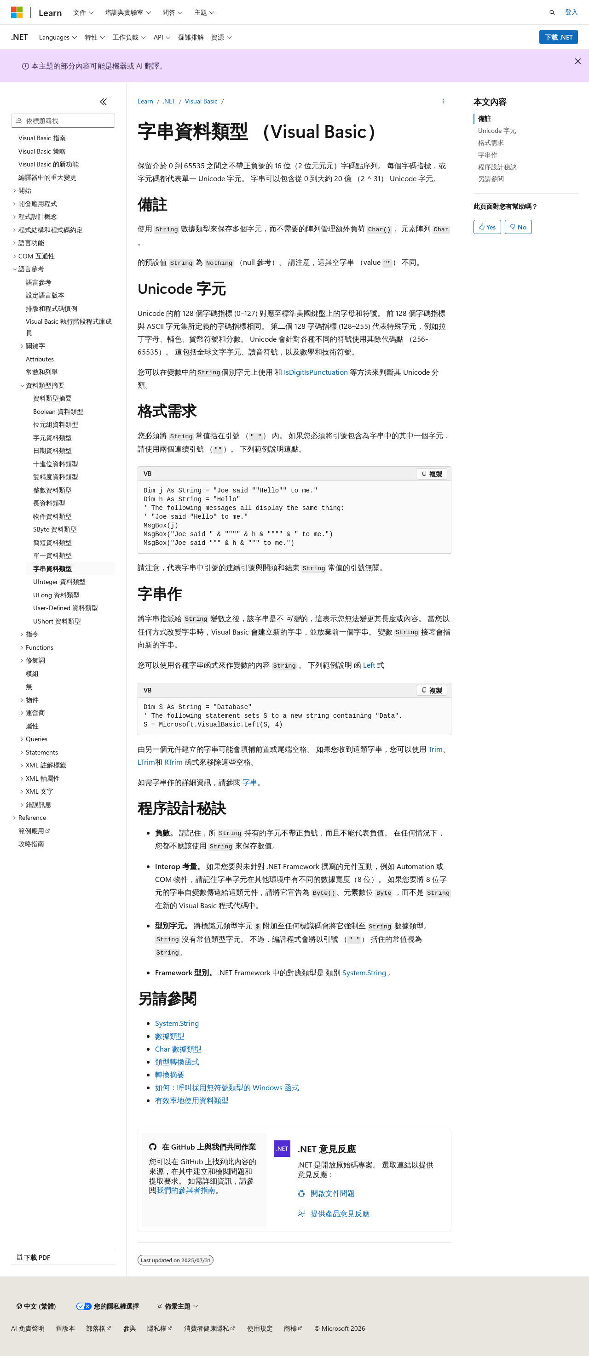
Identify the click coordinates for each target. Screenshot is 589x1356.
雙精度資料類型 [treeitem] (55, 476)
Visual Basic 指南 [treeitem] (42, 137)
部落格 (95, 1328)
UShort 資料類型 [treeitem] (57, 621)
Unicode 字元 (497, 130)
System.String (364, 972)
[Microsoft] (17, 12)
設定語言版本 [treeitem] (45, 295)
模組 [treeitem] (32, 673)
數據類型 (170, 1036)
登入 (571, 11)
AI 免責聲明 (28, 1328)
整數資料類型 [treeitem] (52, 490)
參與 (129, 1328)
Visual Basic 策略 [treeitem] (42, 151)
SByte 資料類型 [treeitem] (55, 529)
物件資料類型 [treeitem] (52, 516)
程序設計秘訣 (497, 166)
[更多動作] (443, 101)
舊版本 (65, 1328)
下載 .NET (559, 37)
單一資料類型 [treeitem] (52, 555)
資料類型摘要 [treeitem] (52, 398)
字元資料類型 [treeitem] (52, 437)
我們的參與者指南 (185, 1190)
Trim (435, 749)
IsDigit (294, 372)
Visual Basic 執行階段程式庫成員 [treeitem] (69, 327)
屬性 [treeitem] (32, 725)
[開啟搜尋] (552, 12)
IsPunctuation (326, 372)
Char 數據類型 (178, 1048)
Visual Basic (201, 101)
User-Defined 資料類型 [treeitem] (65, 607)
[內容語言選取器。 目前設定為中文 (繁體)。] (36, 1306)
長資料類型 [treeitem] (49, 502)
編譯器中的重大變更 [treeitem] (47, 177)
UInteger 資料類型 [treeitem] (59, 581)
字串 (250, 782)
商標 (290, 1328)
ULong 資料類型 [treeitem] (56, 594)
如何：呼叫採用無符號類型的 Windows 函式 (227, 1087)
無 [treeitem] (29, 686)
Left (369, 664)
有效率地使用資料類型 (192, 1100)
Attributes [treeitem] (40, 359)
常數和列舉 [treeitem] (42, 371)
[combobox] (63, 121)
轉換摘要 (170, 1074)
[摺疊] (103, 101)
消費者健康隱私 (206, 1328)
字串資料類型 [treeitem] (52, 568)
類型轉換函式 (177, 1061)
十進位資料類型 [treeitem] (55, 463)
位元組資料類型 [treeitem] (55, 424)
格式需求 (491, 142)
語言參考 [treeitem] (39, 282)
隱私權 (157, 1328)
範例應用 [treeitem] (31, 830)
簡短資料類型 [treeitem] (52, 542)
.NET (169, 101)
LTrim (146, 762)
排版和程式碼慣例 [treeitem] (51, 308)
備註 (484, 118)
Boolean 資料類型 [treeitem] (58, 411)
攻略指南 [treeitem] (31, 843)
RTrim (173, 762)
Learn (145, 101)
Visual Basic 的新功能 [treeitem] (48, 164)
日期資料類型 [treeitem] (52, 450)
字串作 (487, 154)
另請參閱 (491, 178)
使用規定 (260, 1328)
